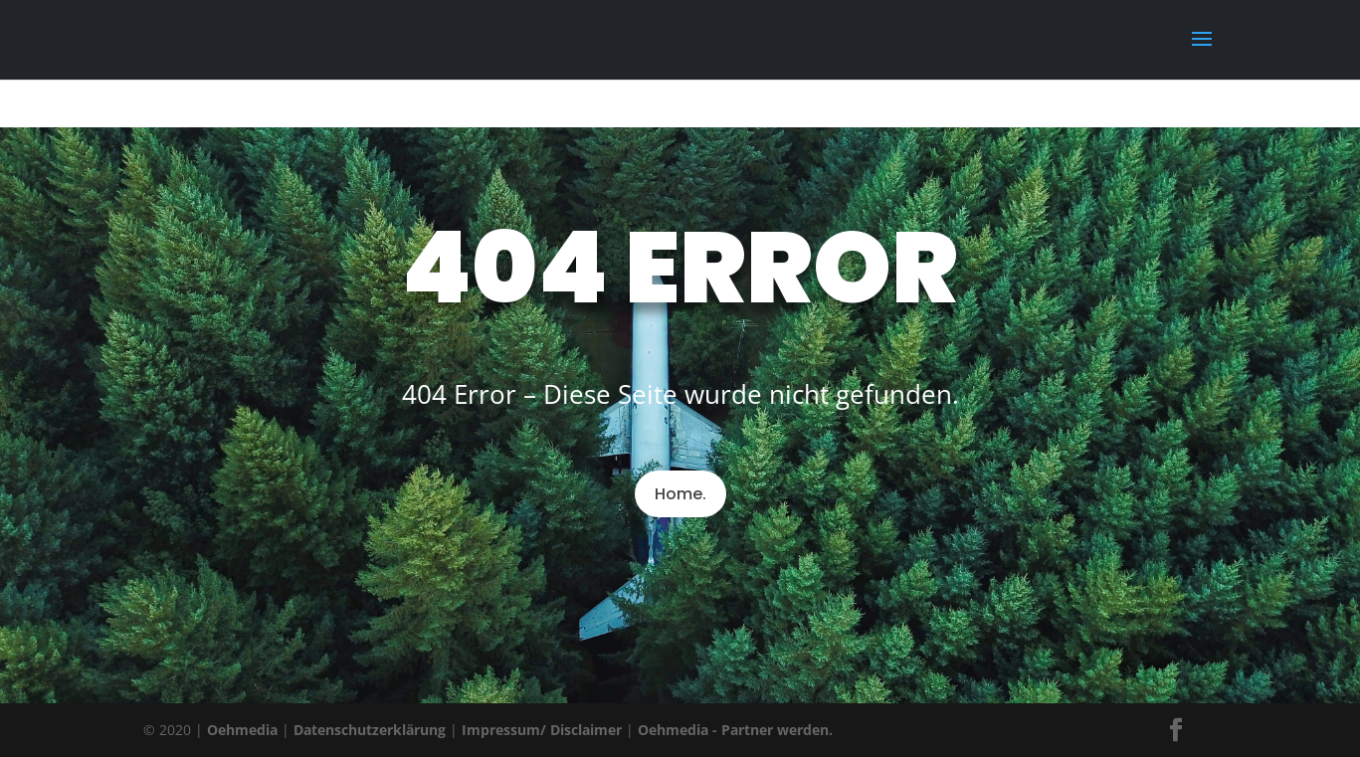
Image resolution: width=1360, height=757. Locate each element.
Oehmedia (242, 729)
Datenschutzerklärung (369, 729)
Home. (680, 493)
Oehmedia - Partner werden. (735, 729)
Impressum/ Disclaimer (542, 729)
